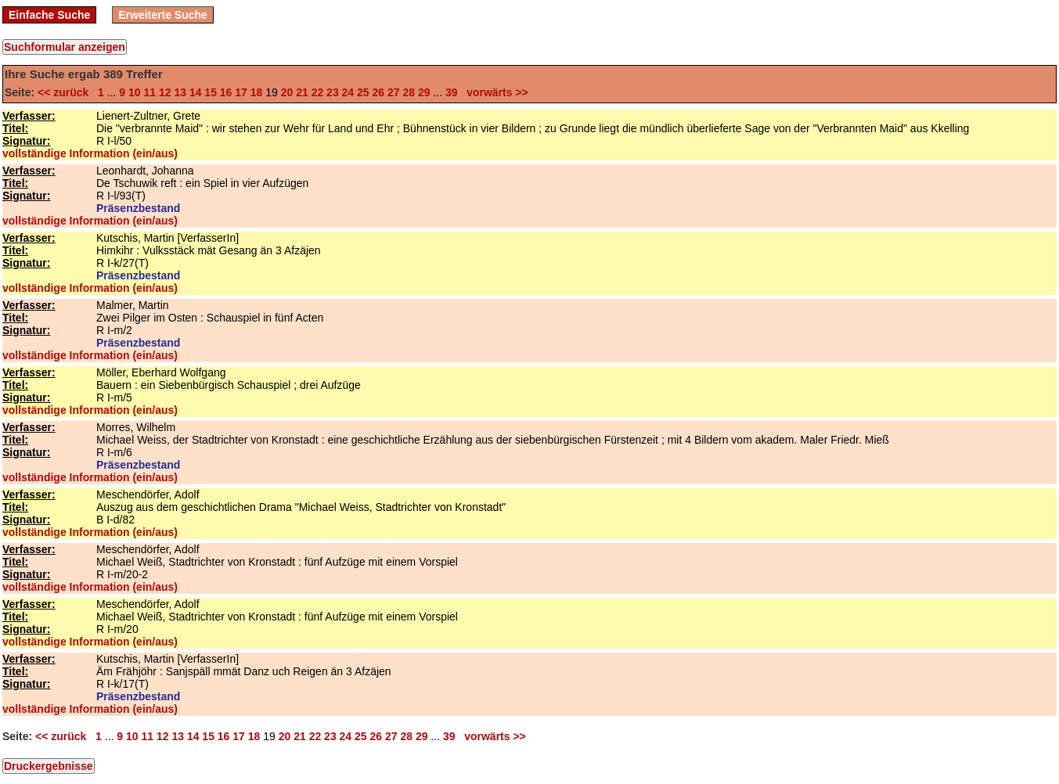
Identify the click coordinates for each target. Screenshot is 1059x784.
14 (195, 92)
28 (408, 92)
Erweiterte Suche (162, 15)
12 (165, 92)
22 (318, 92)
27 (393, 92)
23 (332, 92)
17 (241, 92)
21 (302, 92)
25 (363, 92)
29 (424, 92)
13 (180, 92)
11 (149, 92)
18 (256, 92)
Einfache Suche (49, 15)
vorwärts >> (494, 92)
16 (226, 92)
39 (451, 92)
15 (210, 92)
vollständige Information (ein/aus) (90, 153)
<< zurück (66, 92)
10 (134, 92)
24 (348, 92)
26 (379, 92)
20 (287, 92)
